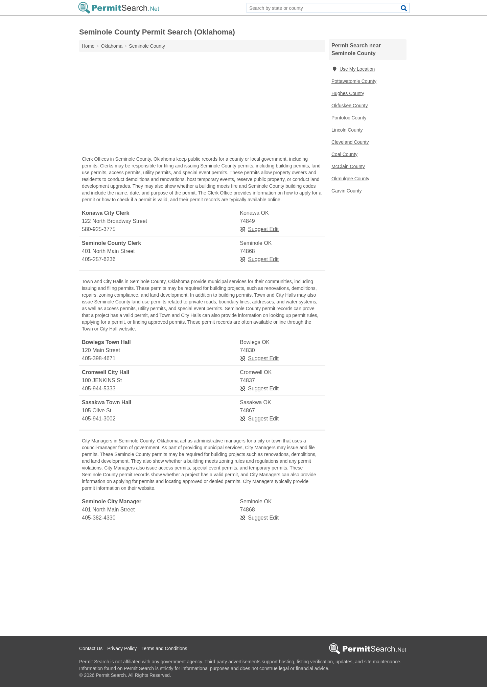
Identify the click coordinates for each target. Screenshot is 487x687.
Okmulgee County (350, 178)
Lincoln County (347, 130)
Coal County (344, 154)
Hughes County (347, 93)
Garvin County (346, 190)
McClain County (348, 166)
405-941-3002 (99, 418)
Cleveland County (350, 142)
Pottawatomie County (353, 81)
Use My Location (353, 69)
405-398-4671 (99, 358)
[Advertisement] (202, 105)
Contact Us (90, 648)
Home (88, 46)
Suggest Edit (259, 229)
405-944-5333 (99, 388)
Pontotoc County (349, 117)
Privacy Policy (122, 648)
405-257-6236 (99, 259)
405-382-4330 (99, 518)
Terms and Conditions (164, 648)
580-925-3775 (99, 229)
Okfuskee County (349, 105)
